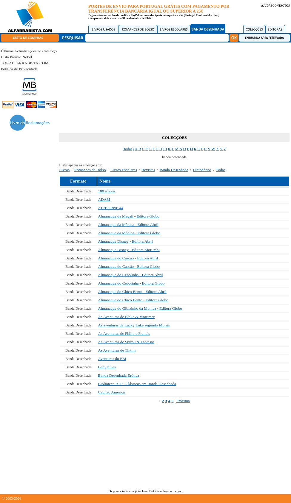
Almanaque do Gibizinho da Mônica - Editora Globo (140, 308)
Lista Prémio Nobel (16, 57)
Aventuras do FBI (112, 358)
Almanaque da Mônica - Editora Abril (128, 224)
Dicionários (202, 170)
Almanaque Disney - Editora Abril (125, 241)
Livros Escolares (123, 170)
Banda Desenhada (174, 170)
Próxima (183, 401)
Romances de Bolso (90, 170)
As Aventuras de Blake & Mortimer (126, 316)
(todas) (128, 149)
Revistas (148, 170)
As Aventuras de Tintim (117, 350)
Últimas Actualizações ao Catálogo (29, 51)
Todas (220, 170)
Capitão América (111, 392)
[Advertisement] (174, 87)
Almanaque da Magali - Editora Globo (128, 216)
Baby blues (107, 367)
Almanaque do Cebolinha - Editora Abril (130, 275)
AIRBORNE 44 (110, 208)
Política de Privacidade (19, 69)
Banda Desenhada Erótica (118, 375)
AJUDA (265, 5)
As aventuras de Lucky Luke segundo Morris (134, 325)
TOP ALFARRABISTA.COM (24, 63)
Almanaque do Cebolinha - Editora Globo (131, 283)
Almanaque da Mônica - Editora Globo (129, 233)
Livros (64, 170)
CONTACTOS (281, 5)
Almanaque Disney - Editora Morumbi (129, 249)
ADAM (104, 199)
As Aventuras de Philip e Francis (124, 333)
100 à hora (106, 191)
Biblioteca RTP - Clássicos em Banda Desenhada (137, 384)
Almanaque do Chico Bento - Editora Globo (133, 300)
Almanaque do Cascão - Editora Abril (128, 258)
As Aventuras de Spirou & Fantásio (126, 342)
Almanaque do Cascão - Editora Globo (129, 266)
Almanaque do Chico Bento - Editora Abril (132, 291)
